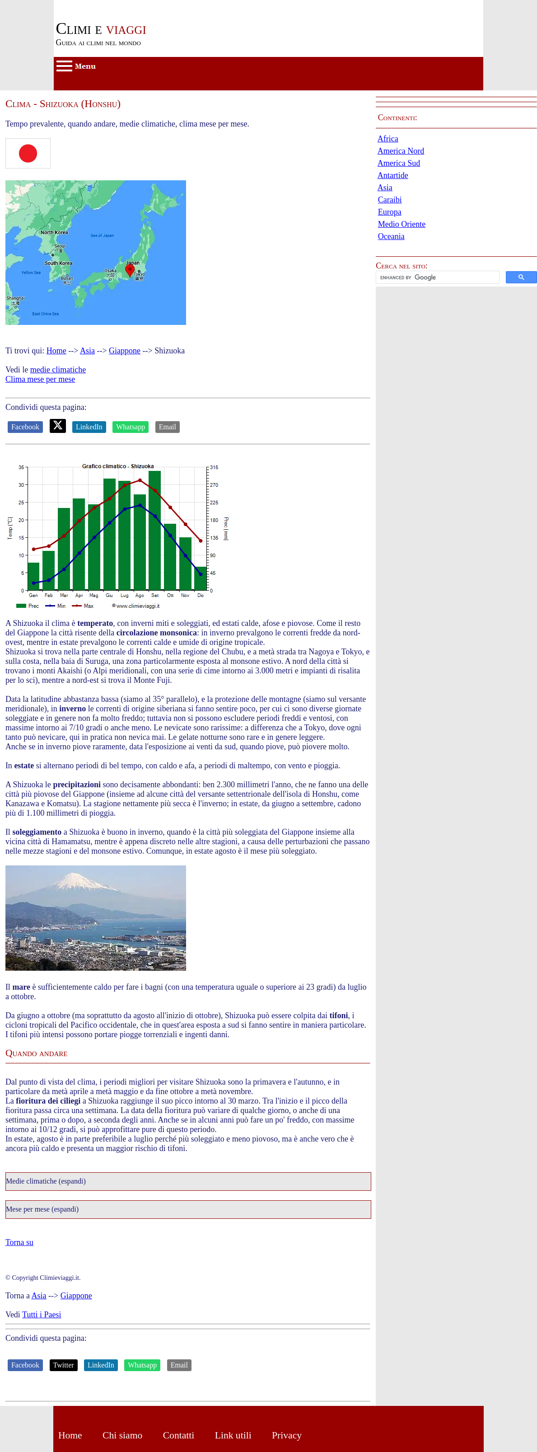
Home (56, 350)
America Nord (401, 150)
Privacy (287, 1435)
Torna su (19, 1242)
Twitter (63, 1365)
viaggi (101, 28)
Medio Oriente (401, 224)
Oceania (391, 236)
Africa (388, 138)
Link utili (233, 1435)
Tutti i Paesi (41, 1314)
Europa (390, 211)
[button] (456, 277)
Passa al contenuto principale (101, 4)
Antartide (393, 175)
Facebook (25, 427)
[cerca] (436, 277)
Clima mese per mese (40, 379)
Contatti (179, 1435)
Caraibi (390, 199)
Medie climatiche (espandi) (46, 1181)
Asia (87, 350)
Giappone (124, 350)
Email (167, 427)
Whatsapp (130, 427)
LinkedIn (89, 427)
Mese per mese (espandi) (42, 1209)
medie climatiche (58, 369)
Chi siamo (122, 1435)
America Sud (399, 163)
